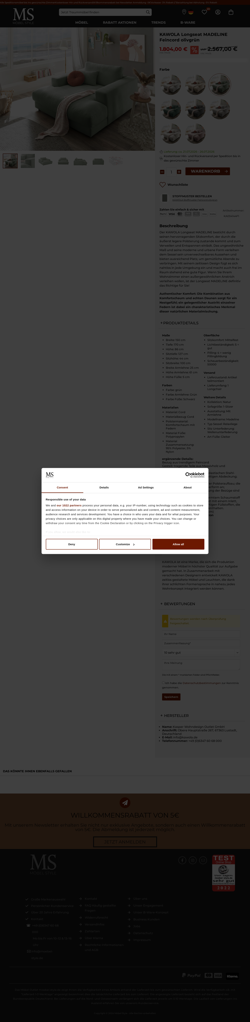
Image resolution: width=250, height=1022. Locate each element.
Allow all (178, 544)
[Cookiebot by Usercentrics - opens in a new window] (188, 475)
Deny (71, 544)
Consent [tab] (62, 487)
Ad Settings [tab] (146, 487)
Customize (125, 544)
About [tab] (188, 487)
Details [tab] (104, 487)
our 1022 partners (69, 505)
